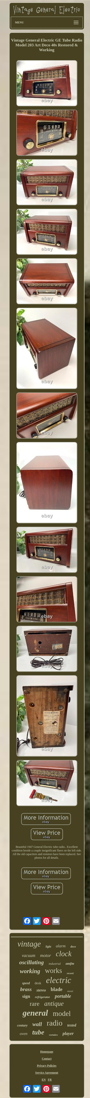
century (22, 1025)
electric (58, 980)
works (53, 970)
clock (64, 953)
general (35, 1012)
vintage (29, 944)
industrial (55, 963)
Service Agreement (46, 1072)
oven (23, 1033)
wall (37, 1024)
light (48, 946)
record (70, 973)
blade (56, 989)
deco (73, 946)
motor (45, 955)
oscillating (31, 962)
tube (38, 1032)
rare (34, 1003)
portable (63, 996)
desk (38, 983)
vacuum (28, 955)
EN (44, 1079)
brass (26, 989)
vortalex (53, 1034)
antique (54, 1003)
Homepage (46, 1051)
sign (26, 996)
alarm (61, 946)
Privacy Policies (46, 1065)
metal (70, 991)
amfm (70, 963)
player (68, 1033)
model (62, 1013)
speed (26, 983)
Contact (47, 1058)
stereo (41, 990)
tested (71, 1025)
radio (55, 1023)
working (30, 971)
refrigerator (42, 997)
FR (50, 1079)
